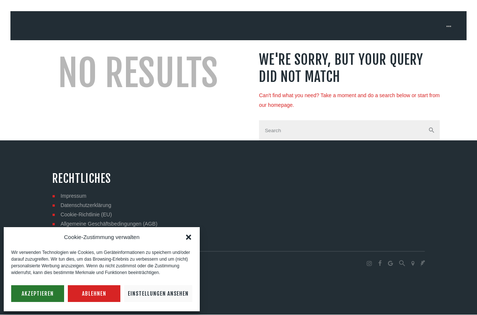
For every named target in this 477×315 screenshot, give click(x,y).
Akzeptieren (38, 293)
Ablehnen (94, 293)
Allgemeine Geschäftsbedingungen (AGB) (108, 224)
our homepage (276, 105)
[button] (188, 237)
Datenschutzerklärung (85, 206)
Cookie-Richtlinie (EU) (86, 215)
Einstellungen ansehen (158, 293)
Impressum (73, 196)
